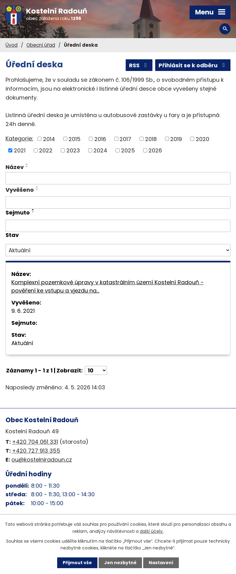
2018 (151, 139)
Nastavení (161, 563)
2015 (75, 139)
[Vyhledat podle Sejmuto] (118, 226)
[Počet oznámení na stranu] (96, 370)
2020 (202, 139)
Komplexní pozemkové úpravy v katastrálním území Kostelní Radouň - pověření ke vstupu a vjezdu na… (107, 286)
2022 (46, 150)
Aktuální (22, 343)
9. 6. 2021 (23, 311)
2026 (155, 150)
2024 (100, 150)
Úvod (12, 45)
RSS (139, 65)
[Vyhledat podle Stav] (118, 250)
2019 (176, 139)
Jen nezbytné (120, 563)
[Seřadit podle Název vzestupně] (27, 164)
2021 (20, 150)
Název (15, 167)
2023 (73, 150)
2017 (125, 139)
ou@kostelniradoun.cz (41, 459)
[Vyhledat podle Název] (118, 178)
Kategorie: (19, 138)
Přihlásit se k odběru (193, 65)
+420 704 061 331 (35, 442)
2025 (128, 150)
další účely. (151, 531)
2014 (49, 139)
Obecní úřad (40, 45)
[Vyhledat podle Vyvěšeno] (118, 202)
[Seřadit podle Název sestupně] (27, 166)
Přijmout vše (77, 563)
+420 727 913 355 (36, 450)
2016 (100, 139)
